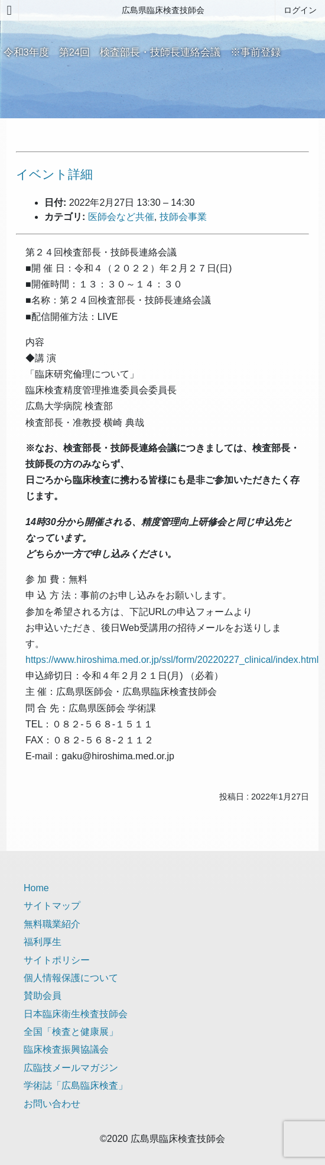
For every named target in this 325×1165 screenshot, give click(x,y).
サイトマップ (52, 906)
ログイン (300, 10)
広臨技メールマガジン (71, 1068)
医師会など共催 (121, 217)
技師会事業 (183, 217)
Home (36, 888)
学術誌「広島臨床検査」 (76, 1085)
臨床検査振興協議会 (66, 1049)
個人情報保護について (71, 978)
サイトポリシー (57, 960)
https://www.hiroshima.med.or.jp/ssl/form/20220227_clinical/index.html (171, 660)
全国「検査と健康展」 (71, 1032)
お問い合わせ (52, 1104)
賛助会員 (42, 996)
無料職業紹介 (52, 924)
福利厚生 (42, 942)
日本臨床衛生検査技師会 (76, 1014)
